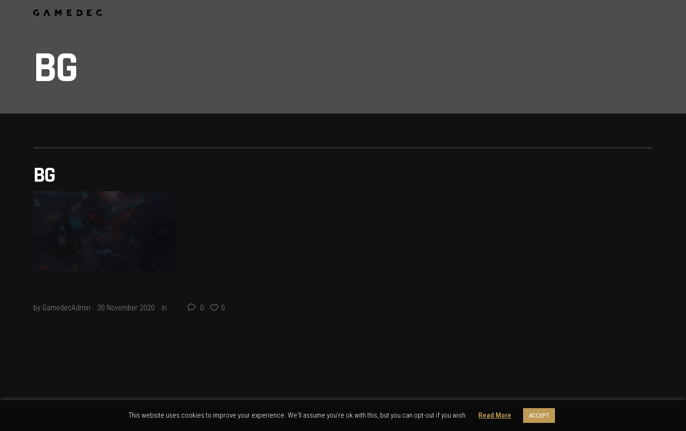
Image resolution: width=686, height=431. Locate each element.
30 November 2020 (126, 307)
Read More (494, 415)
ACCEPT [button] (539, 415)
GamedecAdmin (66, 307)
